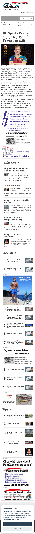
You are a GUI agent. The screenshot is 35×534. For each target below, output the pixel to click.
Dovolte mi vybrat (14, 519)
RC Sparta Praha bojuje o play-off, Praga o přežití (17, 25)
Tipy (23, 23)
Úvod (19, 23)
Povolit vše (17, 524)
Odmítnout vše (17, 528)
